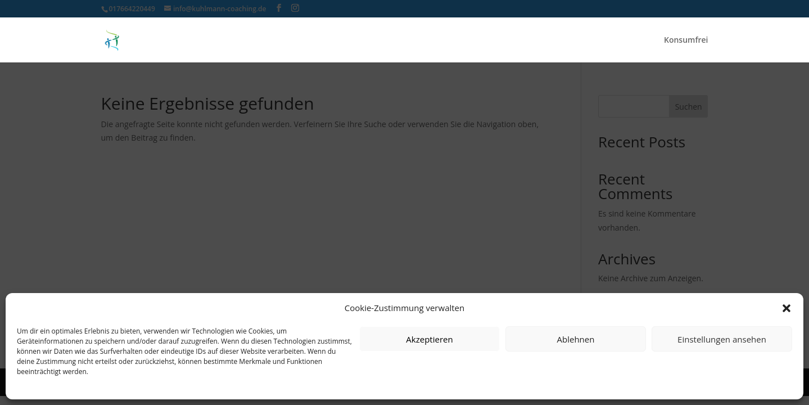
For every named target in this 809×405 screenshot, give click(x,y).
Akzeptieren (429, 339)
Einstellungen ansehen (721, 339)
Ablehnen (576, 339)
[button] (786, 308)
